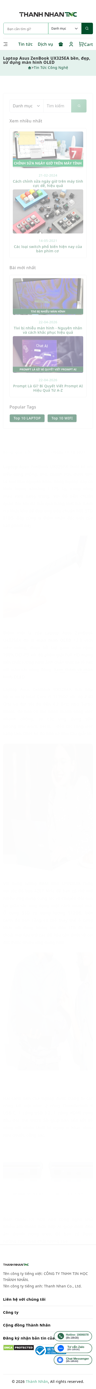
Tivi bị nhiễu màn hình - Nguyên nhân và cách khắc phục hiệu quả (48, 341)
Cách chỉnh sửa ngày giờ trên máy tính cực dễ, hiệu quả (48, 194)
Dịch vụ (45, 44)
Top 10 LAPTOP (27, 429)
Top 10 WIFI (62, 429)
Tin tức (25, 44)
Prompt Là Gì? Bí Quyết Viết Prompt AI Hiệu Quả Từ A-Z (48, 399)
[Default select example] (64, 28)
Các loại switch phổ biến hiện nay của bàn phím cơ (48, 259)
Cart (86, 44)
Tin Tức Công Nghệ (51, 67)
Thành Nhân (37, 1381)
